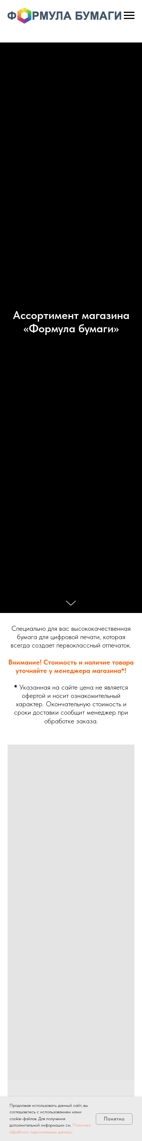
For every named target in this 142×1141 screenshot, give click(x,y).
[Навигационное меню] (129, 15)
